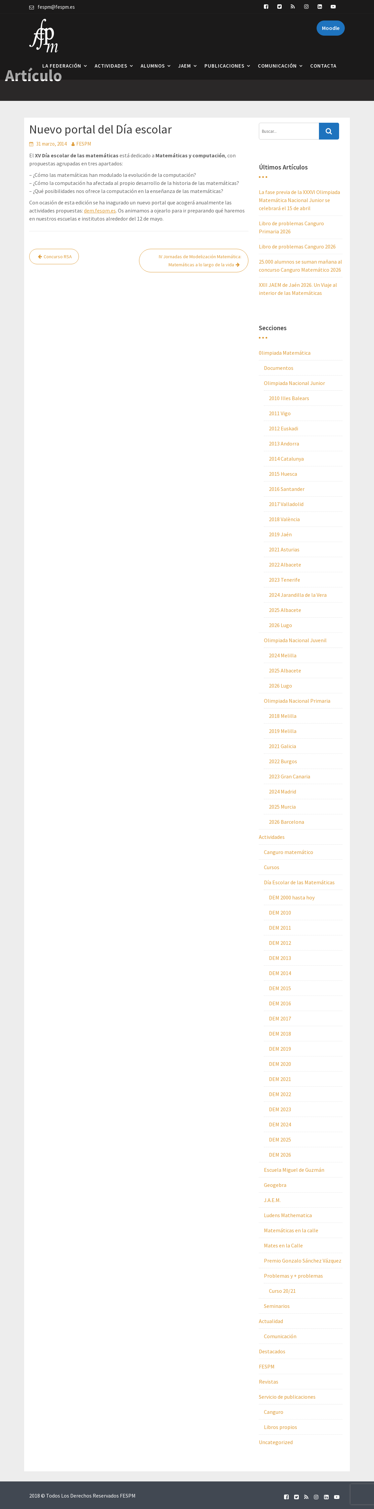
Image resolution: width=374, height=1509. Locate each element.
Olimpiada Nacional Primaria (297, 700)
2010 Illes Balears (289, 398)
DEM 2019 (280, 1048)
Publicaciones (224, 66)
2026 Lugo (280, 625)
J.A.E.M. (272, 1200)
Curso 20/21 (282, 1290)
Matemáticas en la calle (291, 1230)
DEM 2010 (280, 912)
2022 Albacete (285, 564)
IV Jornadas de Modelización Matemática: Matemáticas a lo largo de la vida (200, 261)
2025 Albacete (285, 610)
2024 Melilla (282, 655)
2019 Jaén (280, 534)
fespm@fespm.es (56, 7)
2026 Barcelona (286, 821)
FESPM (83, 144)
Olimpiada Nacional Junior (294, 383)
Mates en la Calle (283, 1245)
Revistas (268, 1381)
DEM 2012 (280, 942)
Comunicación (277, 66)
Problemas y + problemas (293, 1275)
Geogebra (275, 1185)
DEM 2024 (280, 1124)
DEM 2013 (280, 958)
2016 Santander (287, 489)
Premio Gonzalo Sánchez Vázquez (302, 1260)
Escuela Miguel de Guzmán (294, 1169)
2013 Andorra (284, 443)
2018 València (284, 519)
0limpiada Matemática (285, 352)
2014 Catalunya (286, 458)
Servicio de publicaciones (287, 1396)
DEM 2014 (280, 973)
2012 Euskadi (283, 428)
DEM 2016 (280, 1003)
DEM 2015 (280, 988)
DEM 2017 (280, 1018)
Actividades (111, 66)
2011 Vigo (280, 413)
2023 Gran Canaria (289, 776)
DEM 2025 (280, 1139)
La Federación (61, 66)
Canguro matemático (288, 852)
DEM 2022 (280, 1094)
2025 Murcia (282, 806)
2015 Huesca (283, 473)
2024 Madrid (282, 791)
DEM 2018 (280, 1033)
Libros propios (280, 1427)
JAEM (184, 66)
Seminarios (277, 1306)
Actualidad (271, 1321)
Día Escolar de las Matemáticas (299, 882)
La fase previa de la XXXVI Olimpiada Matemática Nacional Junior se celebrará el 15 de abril (299, 200)
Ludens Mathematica (288, 1215)
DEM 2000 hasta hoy (292, 897)
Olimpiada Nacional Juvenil (295, 640)
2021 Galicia (282, 746)
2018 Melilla (282, 715)
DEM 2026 (280, 1154)
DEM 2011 (280, 927)
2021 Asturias (284, 549)
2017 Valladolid (286, 504)
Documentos (278, 367)
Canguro (273, 1411)
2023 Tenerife (284, 579)
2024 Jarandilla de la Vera (298, 594)
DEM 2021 (280, 1079)
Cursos (271, 867)
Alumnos (153, 66)
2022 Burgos (283, 761)
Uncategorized (276, 1442)
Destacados (272, 1351)
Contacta (323, 66)
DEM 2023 (280, 1109)
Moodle (330, 28)
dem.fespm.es (100, 210)
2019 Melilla (282, 731)
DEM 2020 (280, 1063)
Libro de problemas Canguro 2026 (297, 246)
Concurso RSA (58, 257)
